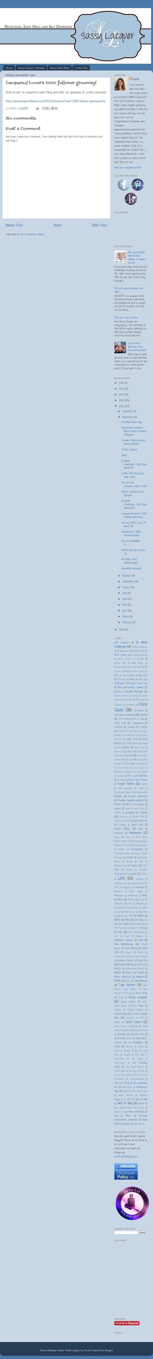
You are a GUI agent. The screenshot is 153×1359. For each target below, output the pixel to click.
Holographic (137, 849)
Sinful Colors (133, 1022)
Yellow (128, 1116)
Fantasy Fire (131, 772)
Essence (120, 756)
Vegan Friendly (129, 1091)
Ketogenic (118, 866)
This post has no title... (126, 317)
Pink (141, 940)
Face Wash (130, 764)
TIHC (142, 1071)
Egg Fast (127, 751)
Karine (130, 862)
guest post (137, 825)
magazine (127, 887)
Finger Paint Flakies (137, 780)
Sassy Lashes (128, 1002)
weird (129, 1099)
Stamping (138, 1042)
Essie (130, 755)
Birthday (122, 679)
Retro (141, 969)
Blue (120, 687)
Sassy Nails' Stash (59, 67)
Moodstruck (142, 904)
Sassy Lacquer (138, 997)
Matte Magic (136, 892)
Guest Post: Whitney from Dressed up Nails (137, 347)
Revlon (117, 972)
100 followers (121, 642)
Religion (117, 969)
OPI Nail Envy (139, 924)
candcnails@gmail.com (126, 1156)
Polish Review (131, 948)
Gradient (125, 821)
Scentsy (117, 1010)
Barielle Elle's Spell (132, 667)
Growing (122, 825)
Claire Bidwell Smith (127, 719)
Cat (133, 700)
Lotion (133, 883)
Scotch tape (121, 1013)
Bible (132, 675)
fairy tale (138, 768)
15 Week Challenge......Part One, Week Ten (134, 464)
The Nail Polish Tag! (132, 422)
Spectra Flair (137, 1034)
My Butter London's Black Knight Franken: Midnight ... (134, 431)
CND (142, 719)
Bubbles (118, 692)
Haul (125, 841)
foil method (140, 792)
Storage (129, 1047)
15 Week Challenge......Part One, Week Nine (134, 504)
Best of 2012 (120, 675)
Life (121, 878)
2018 (122, 383)
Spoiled (118, 1038)
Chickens (118, 705)
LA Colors (132, 865)
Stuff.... (125, 455)
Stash (117, 1046)
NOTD (117, 919)
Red (143, 965)
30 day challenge (139, 647)
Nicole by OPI (125, 916)
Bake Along (137, 663)
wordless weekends (134, 1112)
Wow (116, 1116)
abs (141, 659)
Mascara (118, 892)
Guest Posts (122, 828)
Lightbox (139, 879)
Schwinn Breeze (135, 1010)
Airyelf (87, 1350)
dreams (144, 743)
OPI (127, 924)
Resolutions (130, 969)
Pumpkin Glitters (125, 960)
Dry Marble (124, 747)
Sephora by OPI (134, 1018)
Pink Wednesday (123, 944)
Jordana (129, 857)
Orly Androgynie (136, 932)
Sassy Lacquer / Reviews (31, 67)
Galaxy (141, 804)
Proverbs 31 (129, 957)
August (126, 587)
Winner (117, 1112)
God (116, 821)
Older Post (99, 225)
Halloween (135, 833)
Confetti (118, 727)
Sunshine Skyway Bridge (126, 1051)
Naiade (120, 908)
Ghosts (117, 813)
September (128, 581)
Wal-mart (143, 1091)
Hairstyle (118, 833)
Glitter (143, 812)
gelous (117, 808)
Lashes (129, 870)
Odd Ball (118, 924)
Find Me (121, 780)
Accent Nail (120, 663)
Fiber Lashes (133, 776)
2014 (122, 388)
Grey (144, 821)
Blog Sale (143, 679)
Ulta (120, 1087)
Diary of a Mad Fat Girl (128, 735)
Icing (119, 857)
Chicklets (130, 705)
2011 (121, 406)
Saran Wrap (141, 993)
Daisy (144, 731)
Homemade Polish (122, 853)
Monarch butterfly (123, 904)
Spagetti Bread (140, 1030)
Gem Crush (139, 809)
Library (144, 874)
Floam (140, 788)
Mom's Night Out (136, 900)
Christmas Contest (124, 714)
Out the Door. (122, 936)
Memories (132, 896)
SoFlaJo (127, 1030)
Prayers (128, 952)
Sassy (120, 998)
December (128, 411)
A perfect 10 (128, 659)
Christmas (138, 710)
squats (138, 1038)
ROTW (117, 980)
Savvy (141, 1006)
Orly (120, 932)
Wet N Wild (141, 1099)
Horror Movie (141, 853)
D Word (135, 731)
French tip (119, 804)
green (135, 821)
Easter (117, 751)
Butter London (121, 696)
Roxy (128, 981)
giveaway (130, 812)
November (128, 417)
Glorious (123, 817)
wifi (142, 1108)
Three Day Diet (121, 1071)
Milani (144, 895)
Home (9, 67)
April (125, 610)
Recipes (134, 964)
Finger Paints (126, 784)
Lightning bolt (120, 883)
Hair (141, 829)
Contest (131, 727)
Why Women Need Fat (125, 1108)
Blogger (109, 1350)
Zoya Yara (138, 1124)
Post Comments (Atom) (32, 234)
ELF (136, 751)
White (141, 1103)
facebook (143, 764)
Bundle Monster (134, 691)
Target (127, 1055)
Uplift (129, 1087)
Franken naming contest (131, 800)
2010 (122, 629)
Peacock (139, 936)
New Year (143, 912)
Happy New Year (122, 837)
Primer (140, 952)
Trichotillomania (137, 1079)
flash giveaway (125, 788)
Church (143, 714)
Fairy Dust (123, 768)
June (125, 599)
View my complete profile (127, 167)
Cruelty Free (123, 731)
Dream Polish (131, 743)
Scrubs (135, 1014)
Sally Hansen (127, 985)
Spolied (128, 1038)
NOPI (140, 915)
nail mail (130, 908)
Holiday (121, 849)
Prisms (117, 957)
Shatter (117, 1022)
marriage (139, 887)
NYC (127, 919)
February (127, 622)
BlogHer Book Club (138, 683)
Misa (120, 899)
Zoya (144, 1119)
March (126, 616)
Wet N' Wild (125, 1103)
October (127, 575)
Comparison (137, 723)
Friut (132, 804)
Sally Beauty (140, 980)
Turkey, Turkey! (129, 449)
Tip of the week (121, 1075)
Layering (132, 874)
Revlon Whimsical (122, 977)
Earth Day (139, 747)
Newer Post (14, 225)
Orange (143, 928)
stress (141, 1047)
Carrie (136, 79)
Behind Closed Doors (134, 671)
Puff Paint (142, 957)
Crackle (143, 727)
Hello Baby (130, 845)
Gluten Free (138, 817)
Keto (141, 862)
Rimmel (139, 976)
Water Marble (126, 1095)
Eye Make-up (135, 760)
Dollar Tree (132, 739)
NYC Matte (139, 920)
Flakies (144, 784)
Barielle (117, 667)
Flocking (118, 792)
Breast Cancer (135, 687)
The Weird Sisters (135, 1067)
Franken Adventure (137, 796)
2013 (121, 394)
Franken (118, 796)
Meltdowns (119, 896)
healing (134, 841)
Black (132, 679)
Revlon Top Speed (135, 972)
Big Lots (143, 675)
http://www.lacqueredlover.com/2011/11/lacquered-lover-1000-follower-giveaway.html (55, 101)
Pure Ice (142, 960)
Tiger (134, 1071)
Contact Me (81, 67)
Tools (135, 1075)
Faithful (117, 772)
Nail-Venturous (128, 912)
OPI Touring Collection (125, 928)
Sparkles (121, 1034)
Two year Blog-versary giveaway (130, 1083)
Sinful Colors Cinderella (126, 1026)
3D (139, 651)
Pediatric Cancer (123, 940)
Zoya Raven (124, 1124)
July (124, 593)
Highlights (143, 845)
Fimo (145, 776)
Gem (127, 809)
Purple (122, 964)
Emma (144, 751)
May (125, 604)
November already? (132, 568)
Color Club (120, 723)
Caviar (142, 700)
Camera (135, 696)
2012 (122, 400)
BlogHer (121, 683)
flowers (128, 792)
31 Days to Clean (125, 651)
